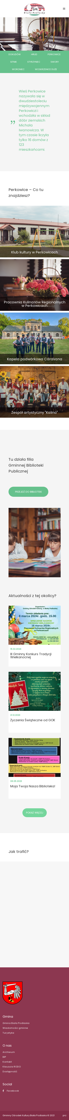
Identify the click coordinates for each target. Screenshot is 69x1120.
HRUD (34, 54)
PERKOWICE (54, 54)
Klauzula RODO (12, 1066)
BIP (4, 1057)
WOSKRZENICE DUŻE (46, 69)
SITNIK (13, 61)
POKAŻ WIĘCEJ (34, 812)
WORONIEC (18, 69)
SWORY (55, 61)
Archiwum (9, 1052)
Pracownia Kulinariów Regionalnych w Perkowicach (34, 304)
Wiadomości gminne (15, 1028)
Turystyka (8, 1032)
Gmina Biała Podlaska (16, 1023)
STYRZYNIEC (33, 61)
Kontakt (7, 1061)
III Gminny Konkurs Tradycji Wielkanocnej (30, 655)
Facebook (11, 1090)
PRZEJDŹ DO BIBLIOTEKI (28, 491)
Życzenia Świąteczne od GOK (32, 720)
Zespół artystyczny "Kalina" (34, 412)
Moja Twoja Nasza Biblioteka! (32, 786)
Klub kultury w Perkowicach (34, 252)
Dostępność (10, 1071)
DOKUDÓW (15, 54)
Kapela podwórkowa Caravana (34, 359)
